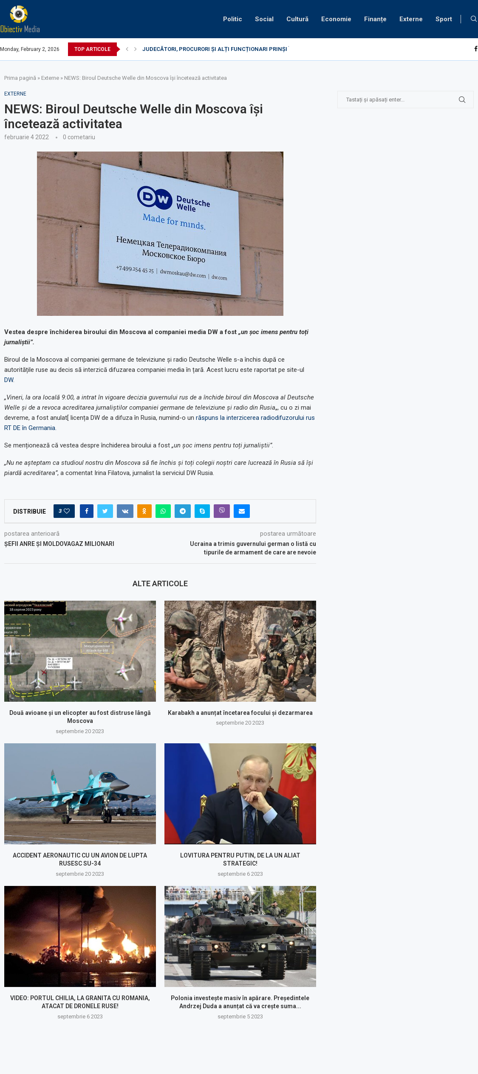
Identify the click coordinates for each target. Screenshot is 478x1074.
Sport (444, 19)
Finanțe (375, 19)
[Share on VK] (125, 511)
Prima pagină (20, 78)
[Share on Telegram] (183, 511)
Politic (232, 19)
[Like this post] (67, 511)
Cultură (297, 19)
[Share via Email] (242, 511)
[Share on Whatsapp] (163, 511)
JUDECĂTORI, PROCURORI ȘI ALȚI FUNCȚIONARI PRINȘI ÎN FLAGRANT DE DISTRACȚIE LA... (260, 49)
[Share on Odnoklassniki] (144, 511)
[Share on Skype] (202, 511)
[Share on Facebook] (86, 511)
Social (264, 19)
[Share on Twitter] (105, 511)
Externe (411, 19)
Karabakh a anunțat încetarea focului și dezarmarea (240, 712)
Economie (336, 19)
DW (8, 380)
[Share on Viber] (222, 511)
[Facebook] (476, 49)
